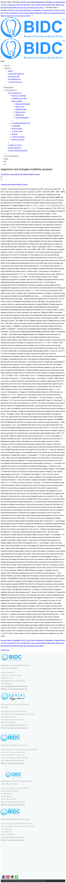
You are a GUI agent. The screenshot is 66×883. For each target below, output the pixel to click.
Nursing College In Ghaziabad (10, 640)
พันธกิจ (10, 71)
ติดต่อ (6, 159)
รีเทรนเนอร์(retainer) (22, 117)
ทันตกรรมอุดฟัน (17, 128)
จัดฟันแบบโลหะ (20, 112)
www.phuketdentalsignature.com (18, 728)
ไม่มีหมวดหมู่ (9, 174)
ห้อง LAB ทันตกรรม (14, 79)
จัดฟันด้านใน (19, 115)
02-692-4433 (5, 681)
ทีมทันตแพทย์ (8, 87)
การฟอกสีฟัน (16, 126)
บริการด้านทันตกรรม (15, 93)
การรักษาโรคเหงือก (18, 137)
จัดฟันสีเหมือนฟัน (20, 109)
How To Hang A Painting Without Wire (43, 5)
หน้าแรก (7, 65)
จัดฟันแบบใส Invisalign (22, 104)
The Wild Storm (26, 5)
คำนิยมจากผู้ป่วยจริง (14, 148)
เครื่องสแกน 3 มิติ (13, 76)
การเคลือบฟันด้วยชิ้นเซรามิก (21, 123)
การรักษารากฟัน (17, 131)
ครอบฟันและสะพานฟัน (19, 98)
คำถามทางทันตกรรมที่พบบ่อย (17, 150)
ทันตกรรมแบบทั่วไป (18, 139)
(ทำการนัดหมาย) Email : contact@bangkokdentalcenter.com (14, 686)
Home (3, 174)
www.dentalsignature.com (16, 763)
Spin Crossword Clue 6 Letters (33, 7)
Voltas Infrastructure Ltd (38, 2)
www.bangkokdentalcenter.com (17, 689)
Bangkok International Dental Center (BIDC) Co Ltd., (29, 881)
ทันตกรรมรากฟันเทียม (19, 96)
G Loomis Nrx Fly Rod (13, 5)
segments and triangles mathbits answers (26, 174)
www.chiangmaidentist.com (16, 805)
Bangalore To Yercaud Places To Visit (46, 10)
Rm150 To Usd (25, 2)
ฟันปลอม (15, 134)
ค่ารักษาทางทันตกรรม (11, 156)
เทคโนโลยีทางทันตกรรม (16, 74)
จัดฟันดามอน (19, 107)
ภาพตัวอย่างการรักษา (15, 145)
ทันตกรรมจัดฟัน (17, 101)
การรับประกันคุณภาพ (15, 82)
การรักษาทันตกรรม (10, 90)
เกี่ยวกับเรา (7, 68)
